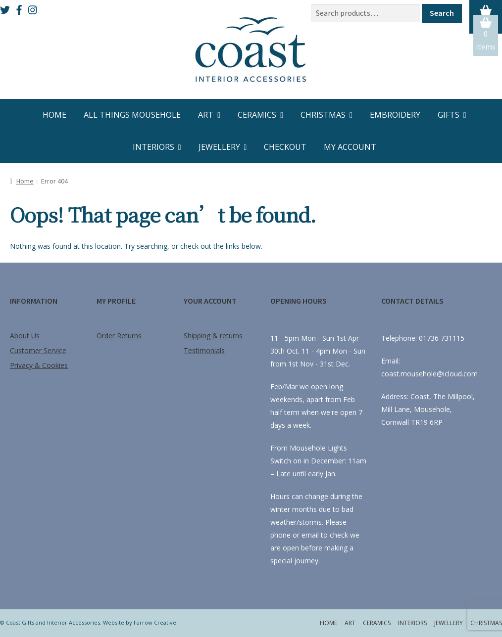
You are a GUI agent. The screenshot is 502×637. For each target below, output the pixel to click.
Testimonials (204, 350)
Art (205, 114)
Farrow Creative (155, 622)
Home (54, 114)
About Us (25, 335)
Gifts (448, 114)
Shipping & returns (213, 335)
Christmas (323, 114)
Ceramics (257, 114)
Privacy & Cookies (39, 365)
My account (350, 146)
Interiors (153, 146)
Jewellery (219, 146)
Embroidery (395, 114)
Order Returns (119, 335)
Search (442, 13)
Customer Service (38, 350)
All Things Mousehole (132, 114)
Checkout (285, 146)
